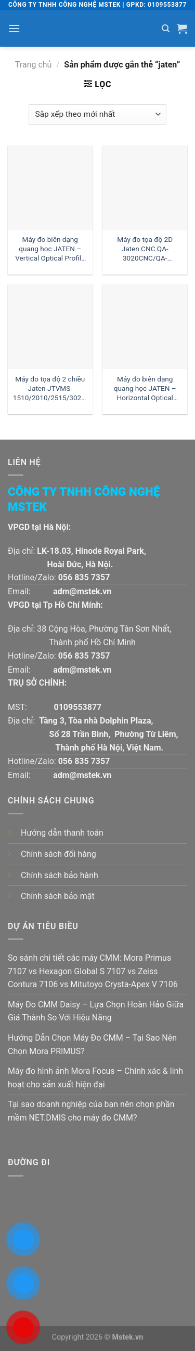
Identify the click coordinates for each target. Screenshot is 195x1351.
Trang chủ (33, 65)
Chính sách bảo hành (59, 875)
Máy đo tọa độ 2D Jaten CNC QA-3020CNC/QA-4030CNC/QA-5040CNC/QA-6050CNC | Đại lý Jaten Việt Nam (145, 249)
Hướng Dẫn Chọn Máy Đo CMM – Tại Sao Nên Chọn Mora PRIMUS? (92, 1044)
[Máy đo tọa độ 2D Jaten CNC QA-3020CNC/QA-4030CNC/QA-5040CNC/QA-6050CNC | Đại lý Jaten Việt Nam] (144, 187)
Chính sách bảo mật (58, 896)
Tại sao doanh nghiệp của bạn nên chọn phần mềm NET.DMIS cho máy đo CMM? (91, 1111)
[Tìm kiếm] (166, 28)
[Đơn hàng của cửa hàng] (97, 114)
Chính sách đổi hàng (58, 854)
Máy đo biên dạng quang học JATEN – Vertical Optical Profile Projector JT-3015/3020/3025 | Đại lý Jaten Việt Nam (50, 249)
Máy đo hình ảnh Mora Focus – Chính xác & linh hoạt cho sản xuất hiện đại (95, 1077)
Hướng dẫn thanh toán (62, 833)
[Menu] (14, 28)
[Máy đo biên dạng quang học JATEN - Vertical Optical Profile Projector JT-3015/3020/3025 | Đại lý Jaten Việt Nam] (50, 187)
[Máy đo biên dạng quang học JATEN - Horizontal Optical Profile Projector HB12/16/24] (144, 326)
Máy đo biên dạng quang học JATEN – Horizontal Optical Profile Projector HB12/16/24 (145, 389)
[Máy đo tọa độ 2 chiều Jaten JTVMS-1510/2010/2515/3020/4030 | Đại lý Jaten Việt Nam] (50, 326)
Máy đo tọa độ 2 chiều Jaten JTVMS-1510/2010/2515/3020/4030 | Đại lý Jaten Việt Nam (50, 389)
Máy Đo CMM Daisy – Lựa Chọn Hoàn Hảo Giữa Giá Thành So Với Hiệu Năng (96, 1011)
